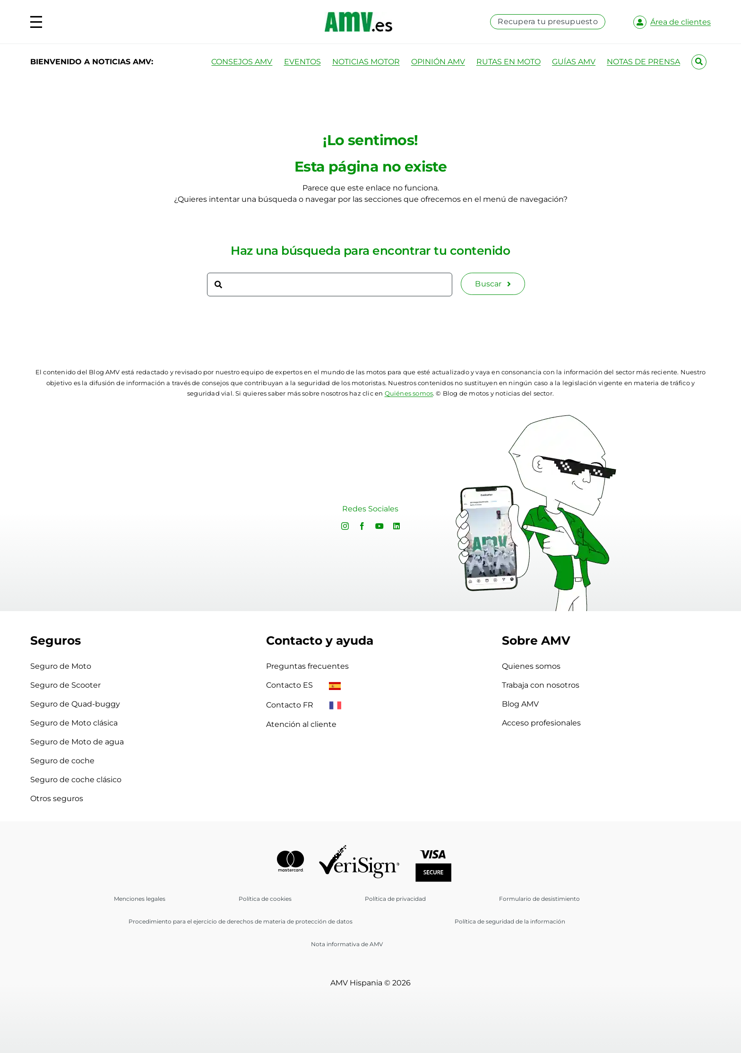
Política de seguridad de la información (510, 921)
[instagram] (345, 526)
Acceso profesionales (541, 722)
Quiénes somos (409, 393)
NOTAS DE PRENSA (643, 61)
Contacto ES (303, 685)
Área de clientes (680, 21)
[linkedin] (396, 526)
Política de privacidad (395, 898)
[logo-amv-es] (358, 15)
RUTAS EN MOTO (508, 61)
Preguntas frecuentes (307, 666)
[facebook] (362, 526)
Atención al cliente (301, 724)
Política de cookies (265, 898)
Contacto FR (303, 704)
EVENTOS (302, 61)
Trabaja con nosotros (540, 685)
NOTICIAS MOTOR (366, 61)
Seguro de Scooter (65, 685)
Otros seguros (56, 798)
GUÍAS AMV (573, 61)
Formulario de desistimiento (539, 898)
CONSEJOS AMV (241, 61)
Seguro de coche (62, 760)
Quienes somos (531, 666)
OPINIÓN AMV (438, 61)
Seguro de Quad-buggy (75, 703)
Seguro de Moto (60, 666)
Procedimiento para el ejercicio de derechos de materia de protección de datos (241, 921)
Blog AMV (520, 703)
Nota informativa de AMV (347, 944)
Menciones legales (139, 898)
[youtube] (379, 526)
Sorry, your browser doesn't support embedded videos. (158, 510)
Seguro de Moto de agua (77, 741)
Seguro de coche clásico (75, 779)
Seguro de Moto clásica (74, 722)
